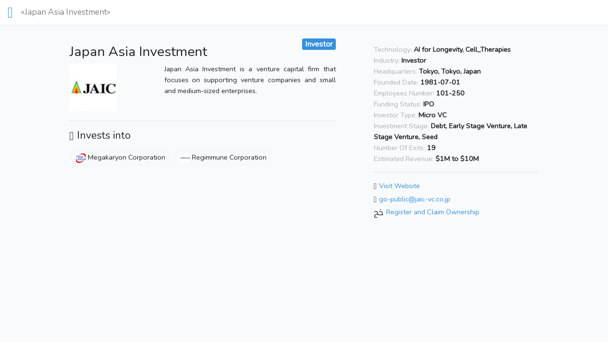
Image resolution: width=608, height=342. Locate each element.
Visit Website (399, 185)
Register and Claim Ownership (432, 212)
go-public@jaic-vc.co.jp (414, 199)
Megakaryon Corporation (121, 157)
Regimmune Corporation (223, 157)
